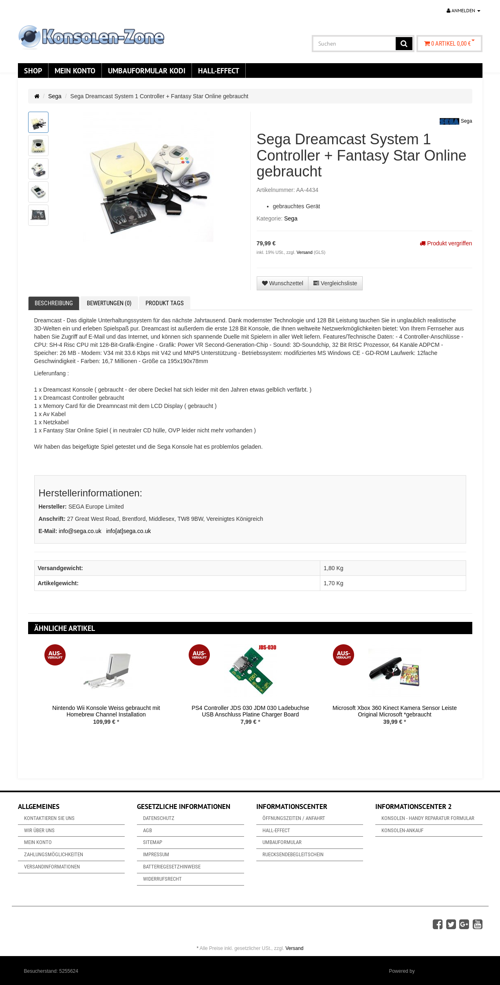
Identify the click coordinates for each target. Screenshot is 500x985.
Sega (55, 96)
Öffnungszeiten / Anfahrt (293, 818)
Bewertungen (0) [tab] (109, 303)
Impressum (156, 854)
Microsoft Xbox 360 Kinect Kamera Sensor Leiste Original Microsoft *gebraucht (395, 711)
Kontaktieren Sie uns (49, 818)
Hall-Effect (218, 70)
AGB (147, 830)
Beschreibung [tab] (54, 303)
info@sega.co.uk (80, 531)
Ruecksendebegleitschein (293, 854)
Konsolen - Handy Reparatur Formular (427, 818)
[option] (106, 691)
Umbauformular (282, 842)
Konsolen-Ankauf (402, 830)
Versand (305, 252)
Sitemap (152, 842)
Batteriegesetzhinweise (171, 867)
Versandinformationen (52, 867)
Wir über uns (39, 830)
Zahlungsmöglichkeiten (53, 854)
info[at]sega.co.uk (128, 531)
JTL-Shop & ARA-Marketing (446, 971)
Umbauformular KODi (146, 70)
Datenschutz (158, 818)
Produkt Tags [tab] (164, 303)
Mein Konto (75, 70)
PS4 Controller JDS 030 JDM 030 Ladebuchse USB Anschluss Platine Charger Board (250, 711)
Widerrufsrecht (162, 879)
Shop (33, 70)
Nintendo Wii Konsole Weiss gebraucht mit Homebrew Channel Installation (106, 711)
